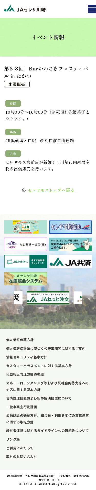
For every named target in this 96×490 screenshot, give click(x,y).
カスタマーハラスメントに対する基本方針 (39, 365)
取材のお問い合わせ (21, 456)
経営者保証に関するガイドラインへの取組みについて (47, 430)
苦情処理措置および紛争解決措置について (39, 398)
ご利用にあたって (20, 448)
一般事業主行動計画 (21, 406)
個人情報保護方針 (20, 339)
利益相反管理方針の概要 (25, 374)
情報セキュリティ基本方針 (26, 357)
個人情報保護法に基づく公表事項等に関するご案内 (46, 348)
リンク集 (13, 439)
